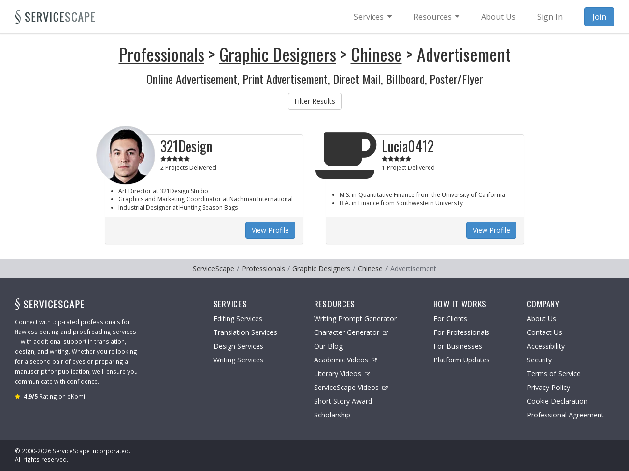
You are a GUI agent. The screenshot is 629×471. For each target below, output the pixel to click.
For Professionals (461, 332)
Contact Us (544, 332)
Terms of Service (554, 373)
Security (539, 359)
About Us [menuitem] (498, 16)
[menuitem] (372, 16)
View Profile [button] (270, 230)
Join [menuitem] (599, 16)
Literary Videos (342, 373)
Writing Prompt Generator (355, 318)
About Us (541, 318)
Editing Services (237, 318)
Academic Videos (345, 359)
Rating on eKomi (54, 396)
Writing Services (238, 359)
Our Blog (328, 346)
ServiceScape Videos (351, 387)
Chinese (376, 54)
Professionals (161, 54)
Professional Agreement (565, 414)
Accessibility (546, 346)
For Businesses (457, 346)
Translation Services (245, 332)
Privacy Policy (548, 387)
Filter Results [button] (314, 101)
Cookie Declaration (557, 401)
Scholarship (332, 414)
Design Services (238, 346)
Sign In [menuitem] (550, 16)
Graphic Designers (277, 54)
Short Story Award (343, 401)
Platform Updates (461, 359)
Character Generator (351, 332)
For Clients (450, 318)
